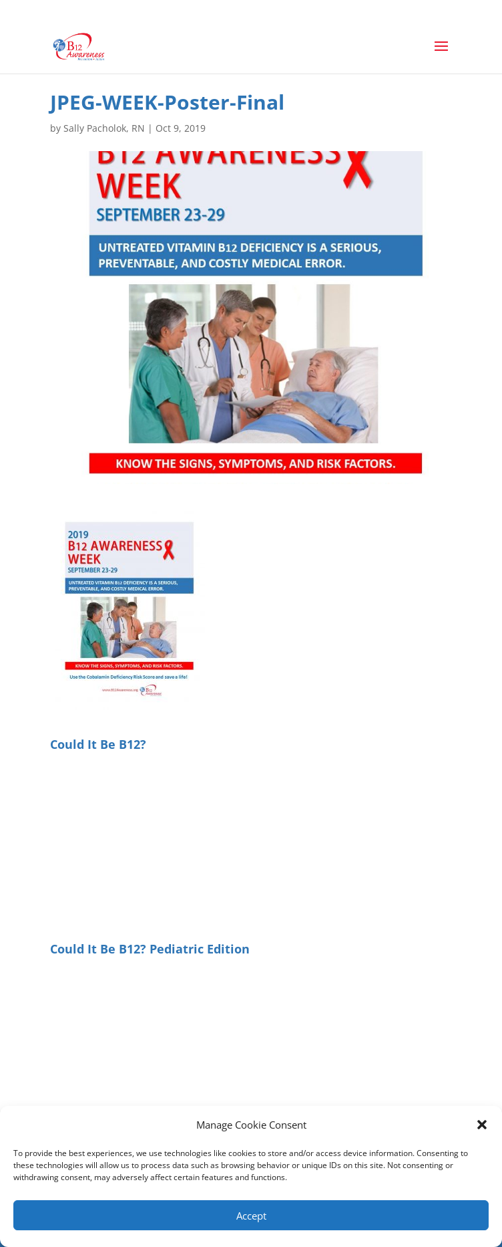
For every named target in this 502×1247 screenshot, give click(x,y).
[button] (482, 1124)
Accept (251, 1215)
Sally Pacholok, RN (104, 128)
